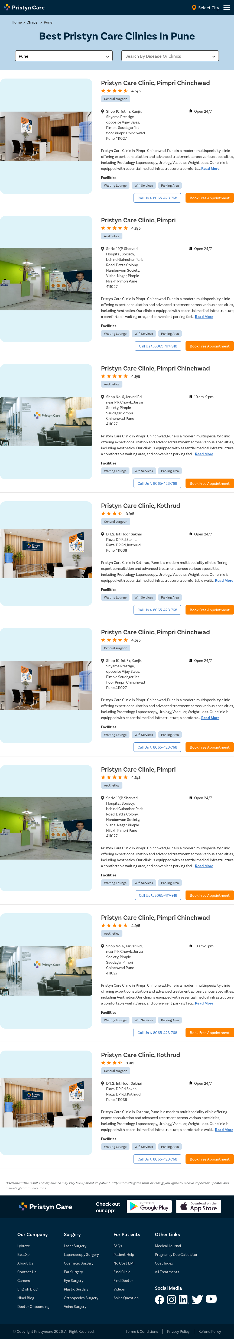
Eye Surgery (73, 1280)
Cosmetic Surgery (78, 1263)
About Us (25, 1263)
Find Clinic (121, 1271)
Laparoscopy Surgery (81, 1254)
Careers (23, 1280)
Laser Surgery (75, 1245)
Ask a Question (126, 1297)
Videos (119, 1289)
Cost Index (164, 1263)
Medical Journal (168, 1245)
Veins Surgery (75, 1306)
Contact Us (27, 1271)
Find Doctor (123, 1280)
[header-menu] (226, 7)
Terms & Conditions (142, 1331)
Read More (210, 168)
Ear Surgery (73, 1271)
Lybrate (23, 1245)
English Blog (27, 1289)
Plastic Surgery (76, 1289)
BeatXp (23, 1254)
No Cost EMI (124, 1263)
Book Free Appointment (210, 198)
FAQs (117, 1245)
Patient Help (123, 1254)
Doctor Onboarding (33, 1306)
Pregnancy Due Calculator (176, 1254)
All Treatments (167, 1271)
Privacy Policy (178, 1331)
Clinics (32, 22)
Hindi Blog (25, 1297)
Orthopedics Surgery (81, 1297)
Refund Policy (210, 1331)
